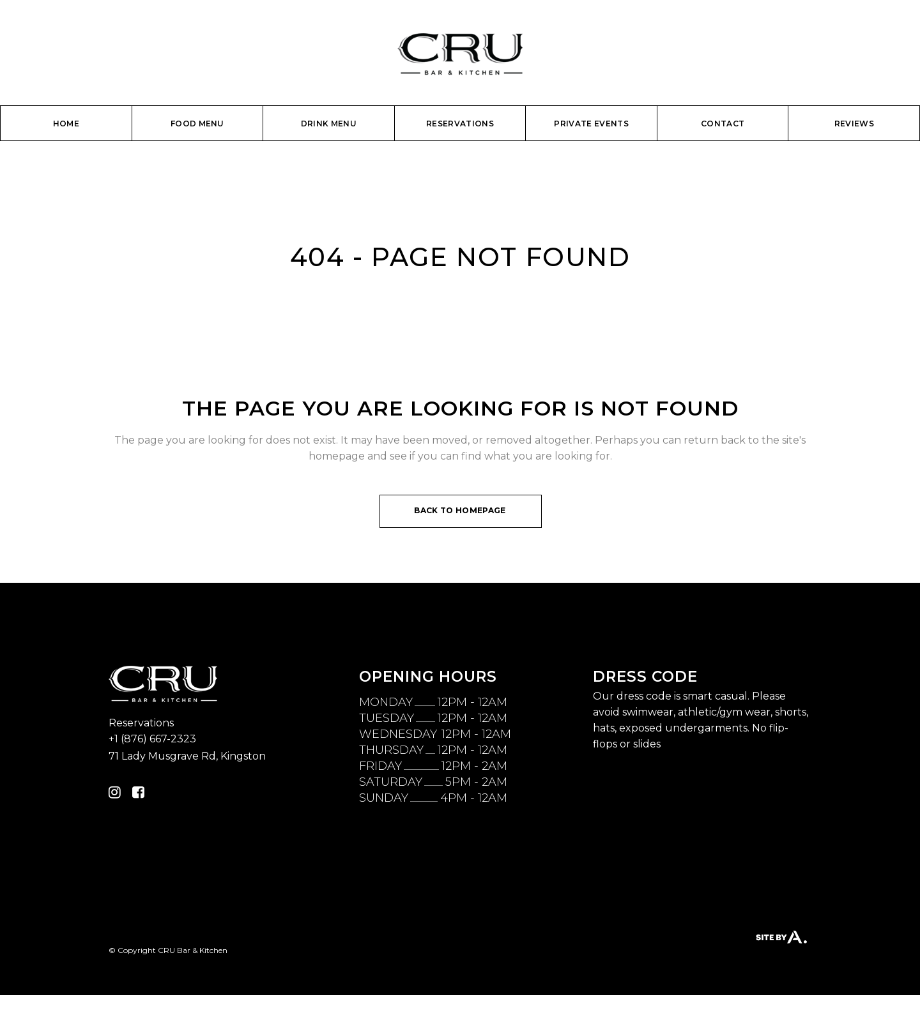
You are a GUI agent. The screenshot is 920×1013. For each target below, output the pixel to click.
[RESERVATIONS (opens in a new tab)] (460, 124)
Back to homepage (459, 510)
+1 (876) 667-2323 (152, 739)
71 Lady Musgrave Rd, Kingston (187, 756)
